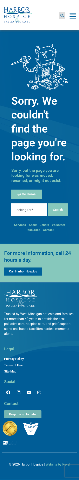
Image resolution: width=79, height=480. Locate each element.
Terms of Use (13, 365)
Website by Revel (58, 464)
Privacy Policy (14, 359)
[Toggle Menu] (73, 16)
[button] (62, 15)
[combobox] (29, 209)
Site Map (10, 371)
